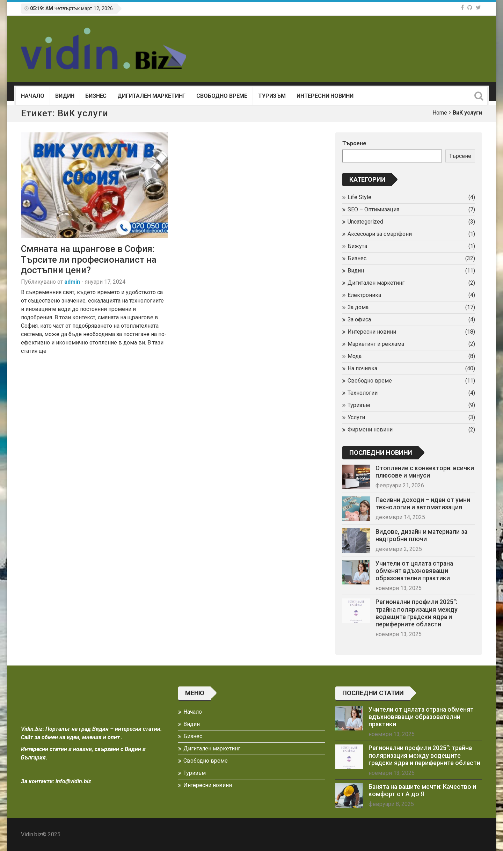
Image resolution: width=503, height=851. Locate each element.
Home (439, 112)
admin (72, 281)
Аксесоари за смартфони (380, 234)
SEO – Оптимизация (373, 209)
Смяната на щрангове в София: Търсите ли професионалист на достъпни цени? (88, 259)
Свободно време (221, 96)
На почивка (362, 368)
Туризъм (272, 96)
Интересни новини (325, 96)
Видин (64, 96)
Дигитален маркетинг (151, 96)
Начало (32, 96)
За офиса (359, 319)
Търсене (354, 143)
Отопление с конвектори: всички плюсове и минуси (425, 472)
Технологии (363, 393)
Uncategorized (365, 221)
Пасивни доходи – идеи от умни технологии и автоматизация (423, 503)
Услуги (356, 417)
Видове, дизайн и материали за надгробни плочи (421, 535)
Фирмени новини (370, 429)
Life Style (359, 197)
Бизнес (96, 96)
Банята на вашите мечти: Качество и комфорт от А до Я (422, 790)
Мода (355, 356)
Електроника (364, 295)
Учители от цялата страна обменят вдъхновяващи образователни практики (414, 571)
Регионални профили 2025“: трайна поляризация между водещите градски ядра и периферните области (417, 612)
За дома (358, 307)
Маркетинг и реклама (376, 344)
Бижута (357, 246)
